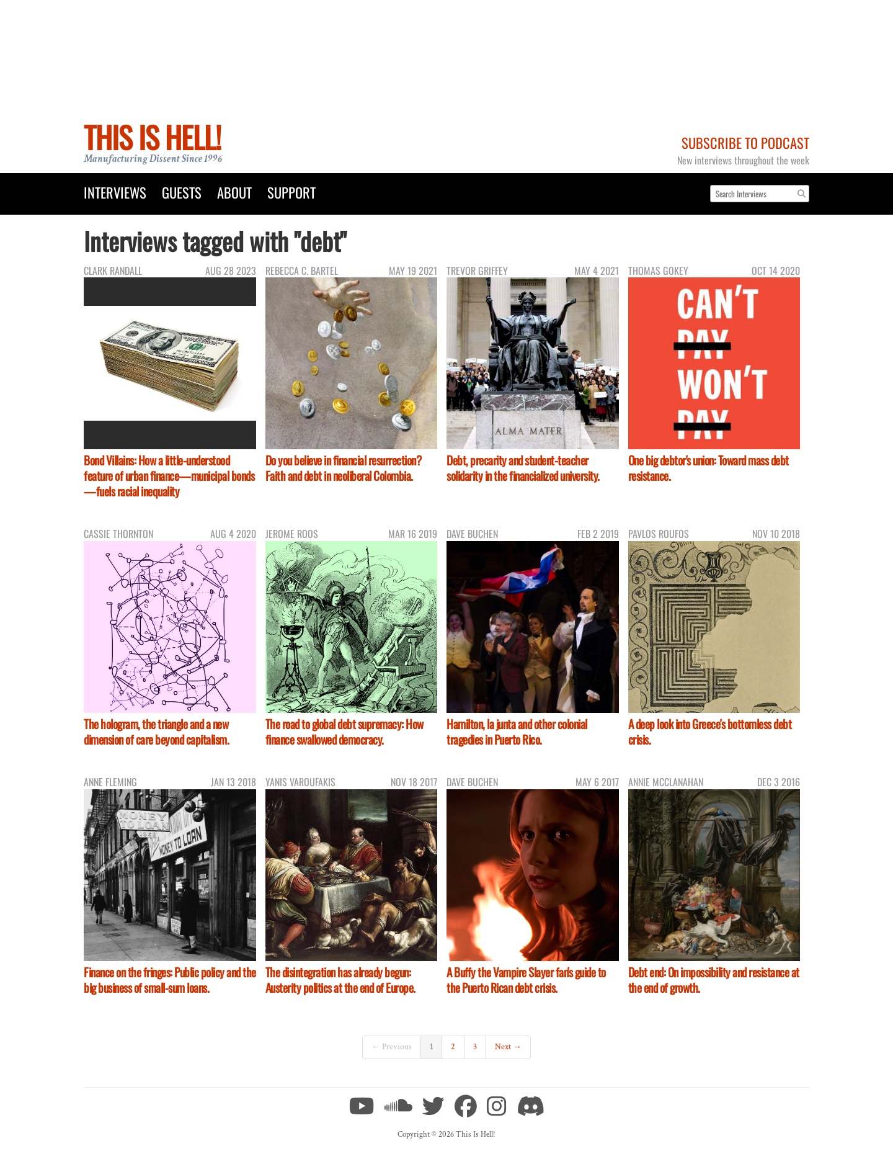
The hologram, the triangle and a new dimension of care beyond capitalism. (156, 731)
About (234, 192)
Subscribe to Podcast (745, 142)
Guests (182, 192)
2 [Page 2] (453, 1046)
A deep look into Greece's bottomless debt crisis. (710, 731)
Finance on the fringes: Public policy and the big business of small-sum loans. (170, 979)
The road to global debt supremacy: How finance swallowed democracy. (344, 731)
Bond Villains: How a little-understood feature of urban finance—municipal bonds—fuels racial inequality (169, 475)
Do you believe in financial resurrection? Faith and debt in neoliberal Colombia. (343, 468)
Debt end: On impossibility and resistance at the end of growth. (713, 979)
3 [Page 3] (475, 1046)
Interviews (115, 192)
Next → (508, 1046)
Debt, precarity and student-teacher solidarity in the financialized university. (523, 468)
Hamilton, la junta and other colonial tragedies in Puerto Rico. (516, 731)
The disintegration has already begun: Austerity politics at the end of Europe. (340, 979)
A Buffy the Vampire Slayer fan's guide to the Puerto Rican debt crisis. (526, 979)
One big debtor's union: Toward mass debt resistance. (708, 468)
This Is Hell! (152, 137)
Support (291, 192)
